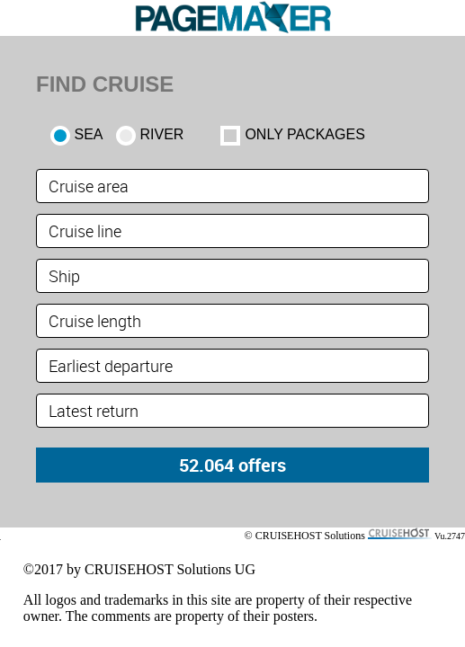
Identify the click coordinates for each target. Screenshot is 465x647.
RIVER (162, 134)
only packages (304, 134)
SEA (89, 134)
